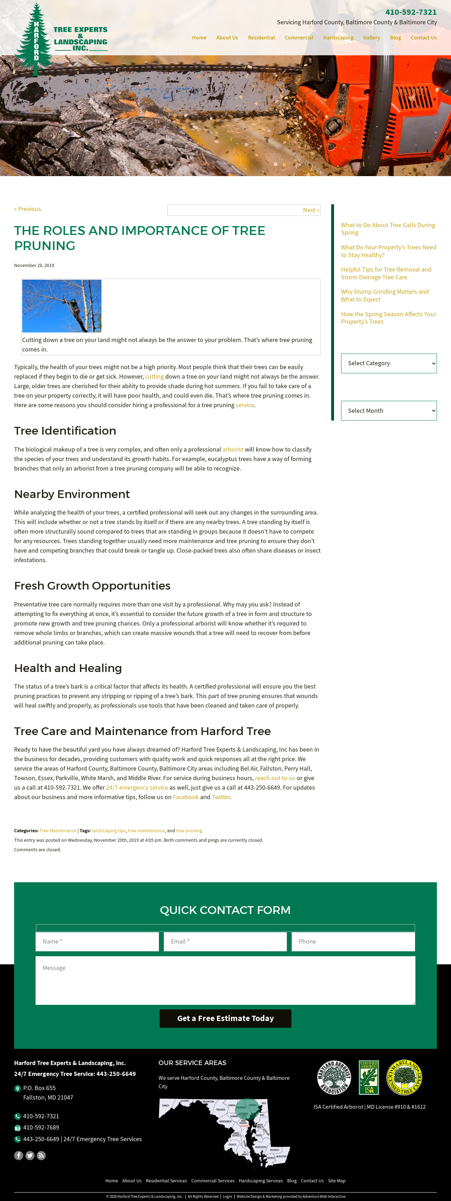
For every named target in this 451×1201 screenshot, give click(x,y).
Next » (311, 210)
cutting (154, 377)
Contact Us (424, 37)
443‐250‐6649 (116, 1074)
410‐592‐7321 (411, 12)
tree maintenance (146, 830)
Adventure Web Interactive (324, 1196)
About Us (227, 37)
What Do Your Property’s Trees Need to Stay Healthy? (389, 251)
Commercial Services (213, 1180)
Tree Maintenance (57, 830)
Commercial (299, 37)
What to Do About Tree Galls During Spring (388, 229)
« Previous (27, 209)
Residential (261, 37)
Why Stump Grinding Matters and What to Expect (385, 296)
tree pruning (189, 830)
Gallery (371, 37)
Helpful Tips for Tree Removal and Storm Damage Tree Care (386, 273)
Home (199, 37)
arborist (233, 450)
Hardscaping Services (261, 1180)
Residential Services (166, 1180)
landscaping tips (109, 830)
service (245, 405)
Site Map (337, 1180)
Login (227, 1196)
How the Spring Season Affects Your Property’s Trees (388, 318)
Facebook (186, 797)
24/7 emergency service (137, 788)
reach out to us (275, 778)
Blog (395, 37)
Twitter (221, 797)
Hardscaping (338, 37)
